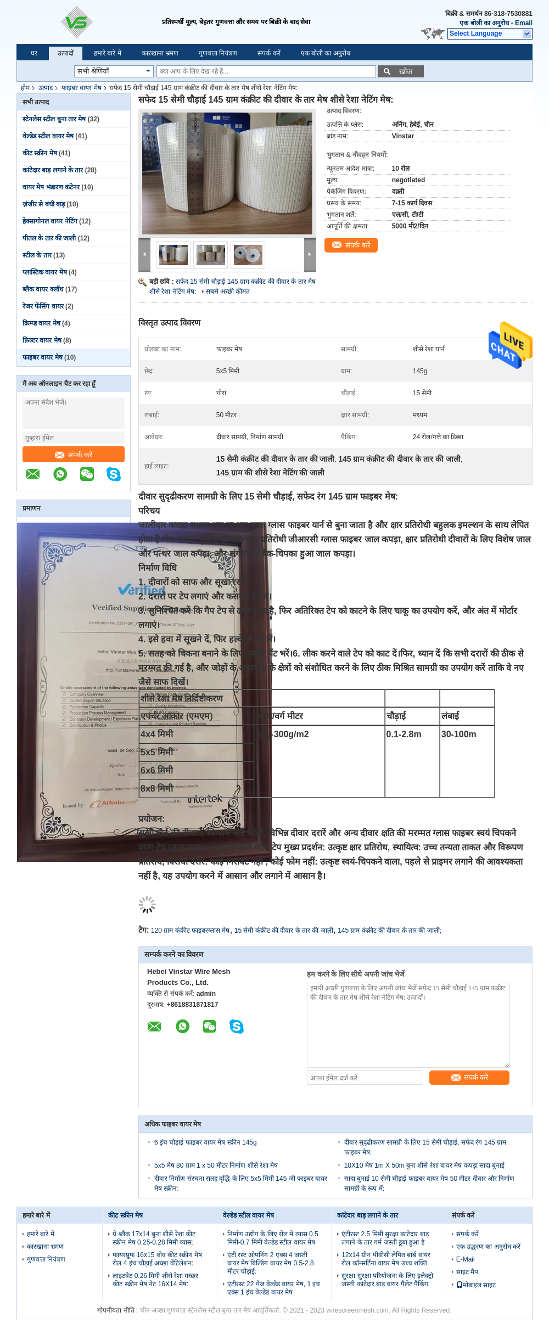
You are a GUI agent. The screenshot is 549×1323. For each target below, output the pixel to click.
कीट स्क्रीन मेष (40, 153)
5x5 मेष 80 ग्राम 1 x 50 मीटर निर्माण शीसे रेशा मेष (216, 1165)
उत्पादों (66, 53)
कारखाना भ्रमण (160, 53)
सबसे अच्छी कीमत (228, 291)
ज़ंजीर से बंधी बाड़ (44, 204)
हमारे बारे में (107, 53)
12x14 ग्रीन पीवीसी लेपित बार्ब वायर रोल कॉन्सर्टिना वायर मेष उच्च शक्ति (385, 1259)
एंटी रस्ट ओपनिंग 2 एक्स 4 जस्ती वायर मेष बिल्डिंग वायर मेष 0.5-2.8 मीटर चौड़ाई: (270, 1263)
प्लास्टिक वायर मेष (45, 272)
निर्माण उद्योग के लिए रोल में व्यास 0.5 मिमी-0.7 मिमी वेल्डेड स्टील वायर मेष (272, 1238)
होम (25, 88)
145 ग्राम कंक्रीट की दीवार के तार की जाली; (389, 930)
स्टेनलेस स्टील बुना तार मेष (54, 119)
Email (524, 23)
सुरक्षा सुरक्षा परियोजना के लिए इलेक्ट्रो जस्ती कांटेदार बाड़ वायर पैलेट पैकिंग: (387, 1280)
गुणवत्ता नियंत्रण (218, 53)
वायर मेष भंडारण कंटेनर (51, 187)
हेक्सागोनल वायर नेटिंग (50, 221)
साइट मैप (467, 1272)
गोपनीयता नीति (115, 1310)
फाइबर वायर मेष (81, 88)
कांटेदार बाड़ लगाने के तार (53, 170)
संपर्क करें (268, 53)
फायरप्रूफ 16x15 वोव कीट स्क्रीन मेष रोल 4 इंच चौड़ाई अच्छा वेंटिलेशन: (157, 1259)
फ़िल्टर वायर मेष (42, 340)
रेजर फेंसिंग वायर (43, 306)
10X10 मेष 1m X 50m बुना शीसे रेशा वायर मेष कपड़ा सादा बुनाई (424, 1165)
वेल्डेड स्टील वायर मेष (48, 136)
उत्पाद (45, 88)
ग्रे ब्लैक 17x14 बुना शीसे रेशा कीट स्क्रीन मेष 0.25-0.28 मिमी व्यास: (154, 1238)
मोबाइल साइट (476, 1285)
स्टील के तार (37, 255)
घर (34, 53)
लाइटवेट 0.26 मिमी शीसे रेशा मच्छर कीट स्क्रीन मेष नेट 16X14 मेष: (155, 1280)
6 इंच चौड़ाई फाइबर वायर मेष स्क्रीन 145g (205, 1142)
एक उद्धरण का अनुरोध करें (488, 1247)
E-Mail (465, 1259)
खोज (405, 72)
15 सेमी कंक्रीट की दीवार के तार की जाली (283, 930)
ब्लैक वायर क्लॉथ (43, 289)
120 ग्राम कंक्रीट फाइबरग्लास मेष (190, 930)
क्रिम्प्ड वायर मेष (41, 323)
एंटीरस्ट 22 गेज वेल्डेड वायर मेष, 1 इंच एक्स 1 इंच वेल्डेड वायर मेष (274, 1288)
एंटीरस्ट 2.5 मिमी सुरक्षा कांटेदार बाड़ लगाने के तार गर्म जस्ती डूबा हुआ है (384, 1238)
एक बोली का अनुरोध (484, 23)
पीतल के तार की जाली (49, 238)
